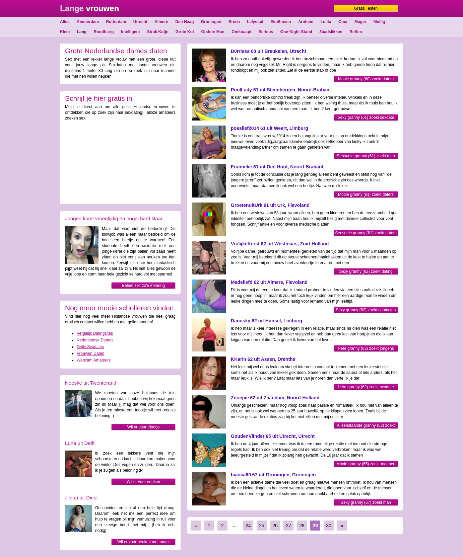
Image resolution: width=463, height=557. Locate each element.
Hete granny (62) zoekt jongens (366, 348)
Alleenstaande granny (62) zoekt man (366, 426)
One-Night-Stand (296, 31)
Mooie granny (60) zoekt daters (366, 79)
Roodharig (104, 31)
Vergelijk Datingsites (95, 333)
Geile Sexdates (90, 346)
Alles (65, 21)
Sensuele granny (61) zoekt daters (365, 233)
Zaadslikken (330, 31)
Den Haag (184, 21)
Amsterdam (88, 21)
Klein (65, 31)
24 (248, 525)
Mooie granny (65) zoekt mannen (365, 464)
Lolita (326, 21)
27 (288, 525)
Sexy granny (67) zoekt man (366, 502)
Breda (234, 21)
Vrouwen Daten (90, 353)
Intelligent (130, 31)
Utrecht (140, 21)
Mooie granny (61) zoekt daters (366, 194)
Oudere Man (212, 31)
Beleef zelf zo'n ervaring (143, 285)
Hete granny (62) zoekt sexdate (366, 387)
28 (302, 525)
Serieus (266, 31)
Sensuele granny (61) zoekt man (366, 156)
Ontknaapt (241, 31)
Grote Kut (185, 31)
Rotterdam (116, 21)
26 (275, 525)
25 (261, 525)
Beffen (355, 31)
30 (328, 525)
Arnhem (305, 21)
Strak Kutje (157, 31)
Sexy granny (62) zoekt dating (365, 271)
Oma (342, 21)
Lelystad (255, 21)
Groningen (211, 21)
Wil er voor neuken (143, 481)
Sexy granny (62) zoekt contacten (366, 310)
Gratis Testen (366, 8)
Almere (161, 21)
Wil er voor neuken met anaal (143, 542)
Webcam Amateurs (94, 360)
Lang (82, 31)
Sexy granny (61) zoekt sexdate (366, 117)
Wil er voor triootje (143, 427)
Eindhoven (280, 21)
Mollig (379, 21)
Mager (360, 21)
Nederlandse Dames (95, 340)
